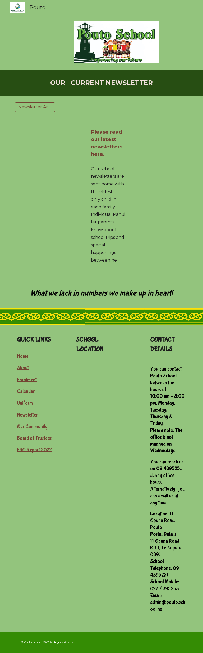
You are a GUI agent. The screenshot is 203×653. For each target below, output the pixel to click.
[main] (101, 83)
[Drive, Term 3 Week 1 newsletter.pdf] (42, 186)
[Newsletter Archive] (34, 107)
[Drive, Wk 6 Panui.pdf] (42, 145)
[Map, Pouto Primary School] (101, 383)
